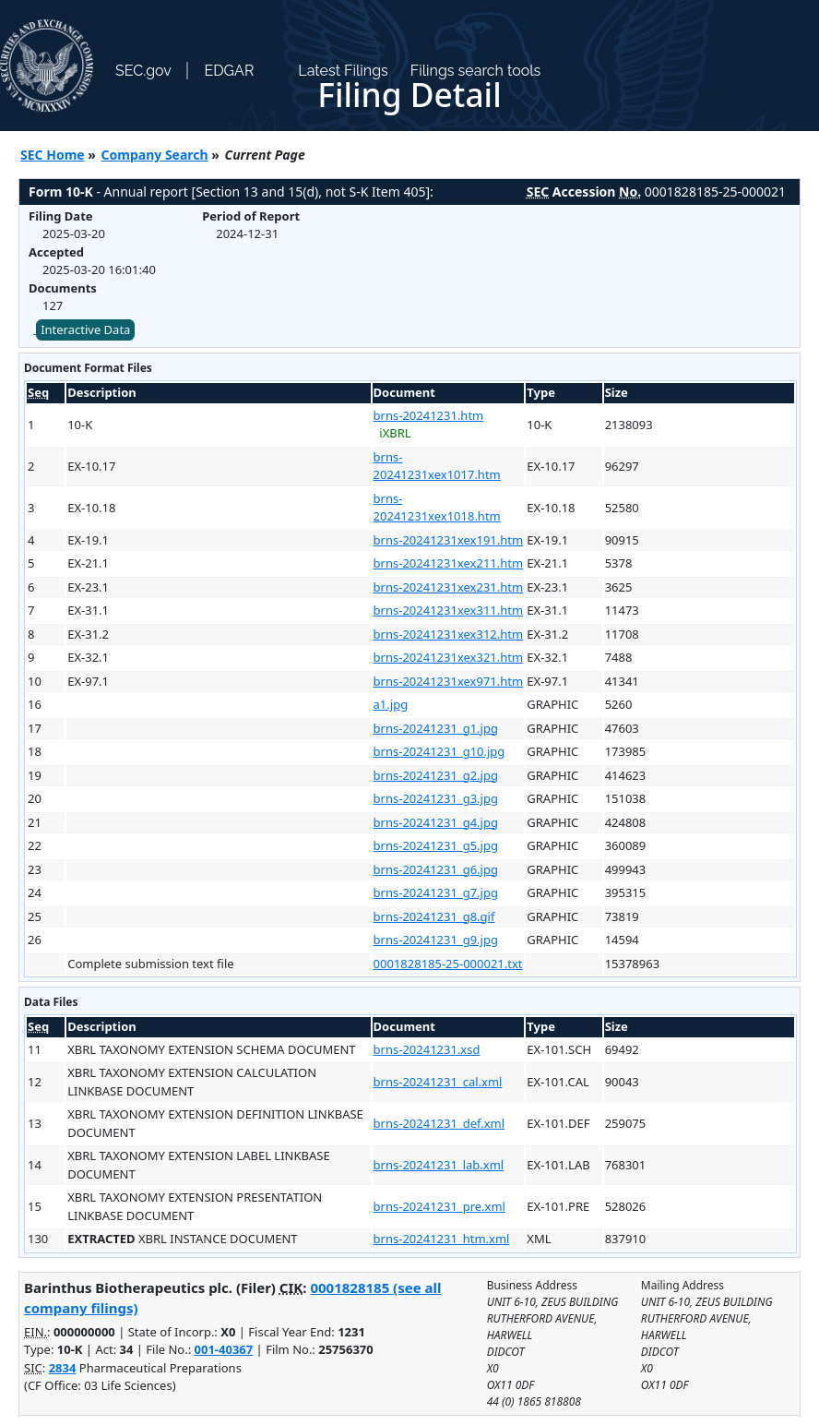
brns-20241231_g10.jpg (439, 751)
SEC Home (52, 154)
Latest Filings (342, 70)
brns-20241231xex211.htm (449, 563)
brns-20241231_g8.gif (434, 916)
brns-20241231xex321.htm (449, 657)
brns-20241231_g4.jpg (436, 822)
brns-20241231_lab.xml (439, 1164)
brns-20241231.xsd (427, 1049)
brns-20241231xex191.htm (449, 540)
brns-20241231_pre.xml (439, 1206)
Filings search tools (475, 70)
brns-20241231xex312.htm (449, 634)
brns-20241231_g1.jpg (436, 728)
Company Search (154, 154)
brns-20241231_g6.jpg (436, 869)
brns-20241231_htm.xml (442, 1238)
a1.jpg (391, 704)
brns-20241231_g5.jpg (436, 845)
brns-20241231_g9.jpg (436, 939)
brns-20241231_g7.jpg (436, 892)
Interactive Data (85, 329)
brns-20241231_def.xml (439, 1123)
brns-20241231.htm (429, 415)
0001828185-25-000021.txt (448, 963)
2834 (63, 1367)
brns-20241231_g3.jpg (436, 798)
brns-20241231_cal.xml (438, 1081)
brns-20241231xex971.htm (449, 681)
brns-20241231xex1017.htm (437, 466)
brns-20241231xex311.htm (449, 610)
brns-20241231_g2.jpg (436, 775)
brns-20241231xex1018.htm (437, 507)
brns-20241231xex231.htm (449, 587)
